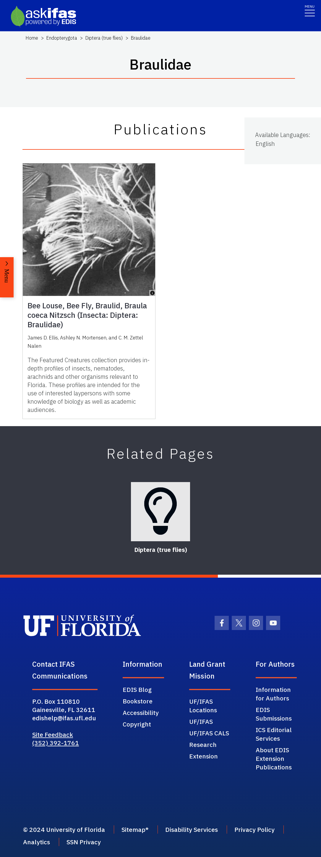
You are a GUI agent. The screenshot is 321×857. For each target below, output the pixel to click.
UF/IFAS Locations (203, 705)
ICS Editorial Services (274, 734)
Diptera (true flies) (104, 38)
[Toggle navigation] (310, 10)
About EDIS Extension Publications (274, 758)
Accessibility (141, 712)
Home (31, 38)
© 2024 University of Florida (64, 829)
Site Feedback (52, 734)
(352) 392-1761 (55, 743)
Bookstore (138, 701)
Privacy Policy (254, 829)
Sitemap (133, 829)
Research (203, 744)
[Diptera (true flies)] (160, 511)
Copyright (137, 724)
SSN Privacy (84, 842)
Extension (203, 756)
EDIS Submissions (274, 713)
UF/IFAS (201, 721)
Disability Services (191, 829)
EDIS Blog (137, 689)
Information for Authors (273, 693)
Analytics (36, 842)
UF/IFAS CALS (209, 733)
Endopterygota (61, 38)
